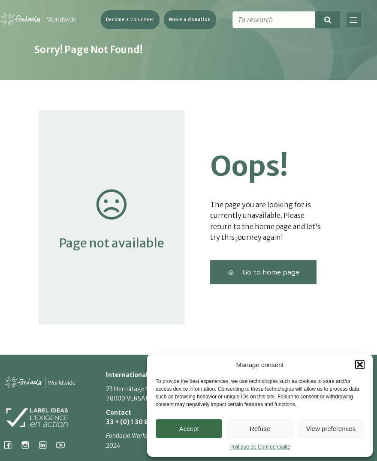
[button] (360, 364)
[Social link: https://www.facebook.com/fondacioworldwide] (11, 444)
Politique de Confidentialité (259, 447)
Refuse (260, 428)
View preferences (331, 428)
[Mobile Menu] (354, 20)
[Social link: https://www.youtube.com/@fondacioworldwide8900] (63, 444)
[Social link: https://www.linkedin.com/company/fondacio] (46, 444)
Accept (189, 428)
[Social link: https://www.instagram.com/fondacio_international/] (28, 444)
